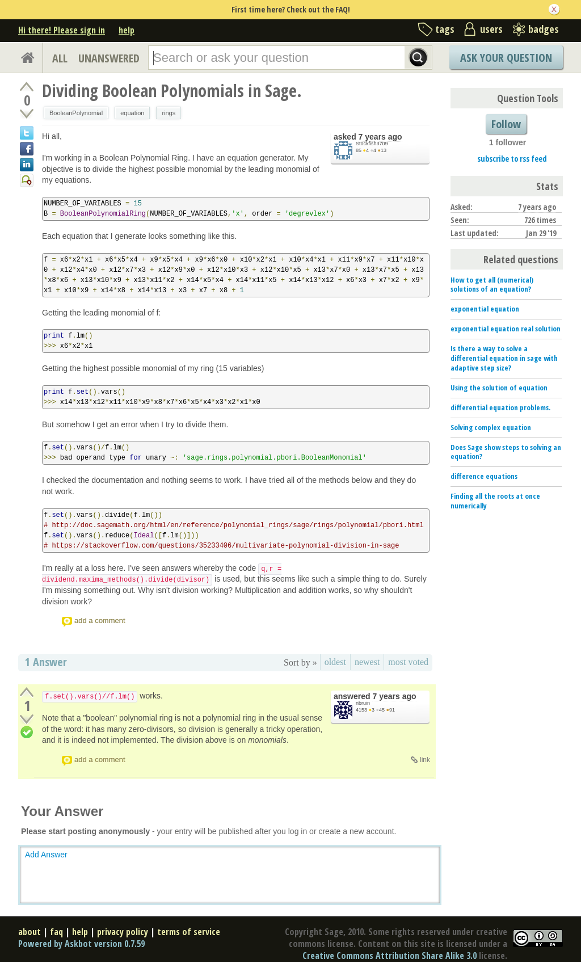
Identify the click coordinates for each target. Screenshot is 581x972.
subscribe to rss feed (512, 158)
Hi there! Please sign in (61, 30)
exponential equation (485, 309)
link (425, 760)
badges (543, 29)
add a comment (99, 620)
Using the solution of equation (499, 387)
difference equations (484, 476)
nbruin (363, 703)
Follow (506, 124)
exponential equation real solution (506, 328)
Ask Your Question (506, 57)
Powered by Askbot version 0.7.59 (81, 943)
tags (444, 29)
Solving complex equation (491, 427)
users (491, 29)
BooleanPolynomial (76, 113)
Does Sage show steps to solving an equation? (506, 452)
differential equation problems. (500, 407)
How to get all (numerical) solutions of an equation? (492, 284)
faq (56, 931)
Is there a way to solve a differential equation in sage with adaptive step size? (504, 358)
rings (168, 113)
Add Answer (46, 854)
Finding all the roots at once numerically (495, 501)
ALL (60, 58)
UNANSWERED (109, 58)
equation (132, 113)
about (29, 931)
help (126, 30)
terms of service (188, 931)
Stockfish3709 (372, 143)
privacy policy (122, 931)
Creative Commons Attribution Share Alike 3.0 (389, 955)
